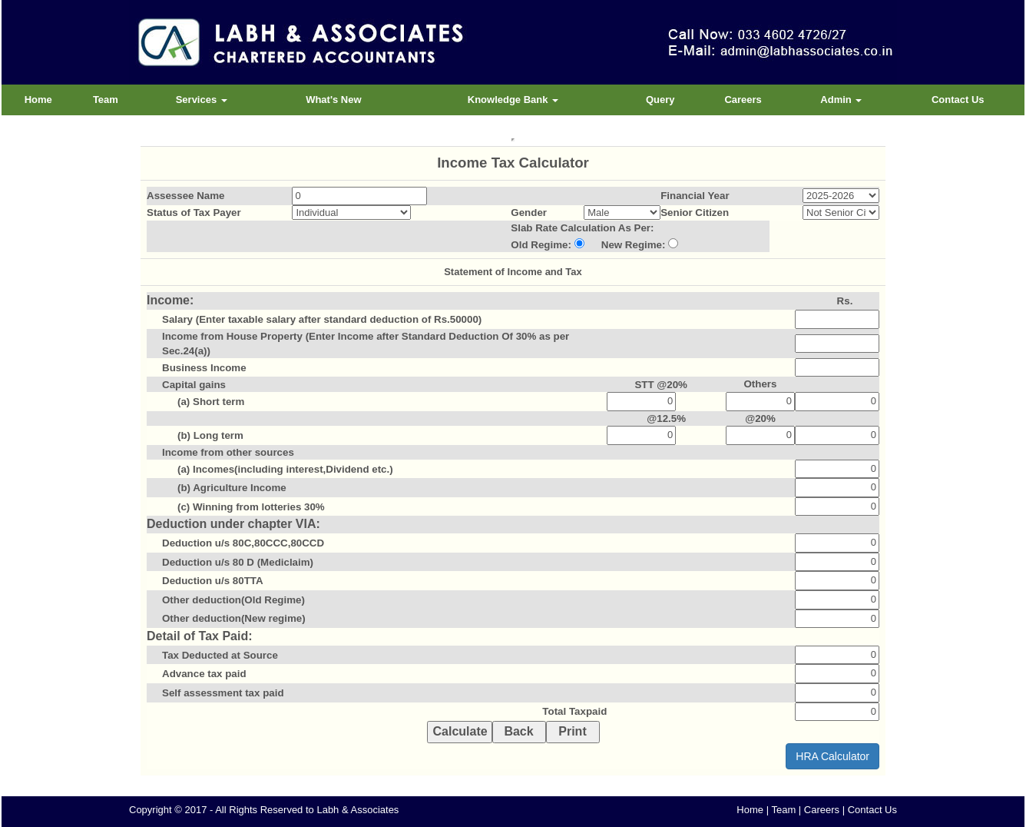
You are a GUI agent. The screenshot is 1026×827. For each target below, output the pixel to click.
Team (105, 99)
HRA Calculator (832, 756)
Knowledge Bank (513, 99)
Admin (841, 99)
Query (660, 99)
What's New (333, 99)
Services (201, 99)
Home (38, 99)
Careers (742, 99)
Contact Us (958, 99)
